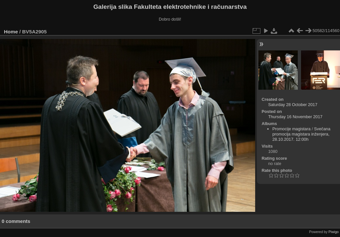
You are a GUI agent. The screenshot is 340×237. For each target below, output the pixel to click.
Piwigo (334, 232)
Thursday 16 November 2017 (295, 116)
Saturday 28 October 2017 (292, 104)
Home (11, 31)
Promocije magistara (291, 128)
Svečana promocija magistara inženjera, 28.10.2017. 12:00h (301, 134)
